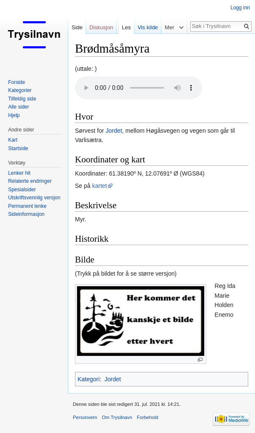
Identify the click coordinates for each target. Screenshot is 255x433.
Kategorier (19, 90)
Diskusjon (101, 27)
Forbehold (147, 417)
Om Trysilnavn (117, 417)
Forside (16, 82)
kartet (99, 185)
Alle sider (18, 107)
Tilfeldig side (22, 99)
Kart (12, 140)
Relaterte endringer (30, 181)
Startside (18, 148)
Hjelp (13, 115)
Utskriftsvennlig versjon (34, 198)
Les (126, 27)
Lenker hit (19, 173)
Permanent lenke (27, 206)
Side (77, 27)
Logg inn (240, 8)
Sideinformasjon (26, 214)
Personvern (85, 417)
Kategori (89, 379)
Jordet (113, 130)
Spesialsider (22, 190)
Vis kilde (148, 27)
